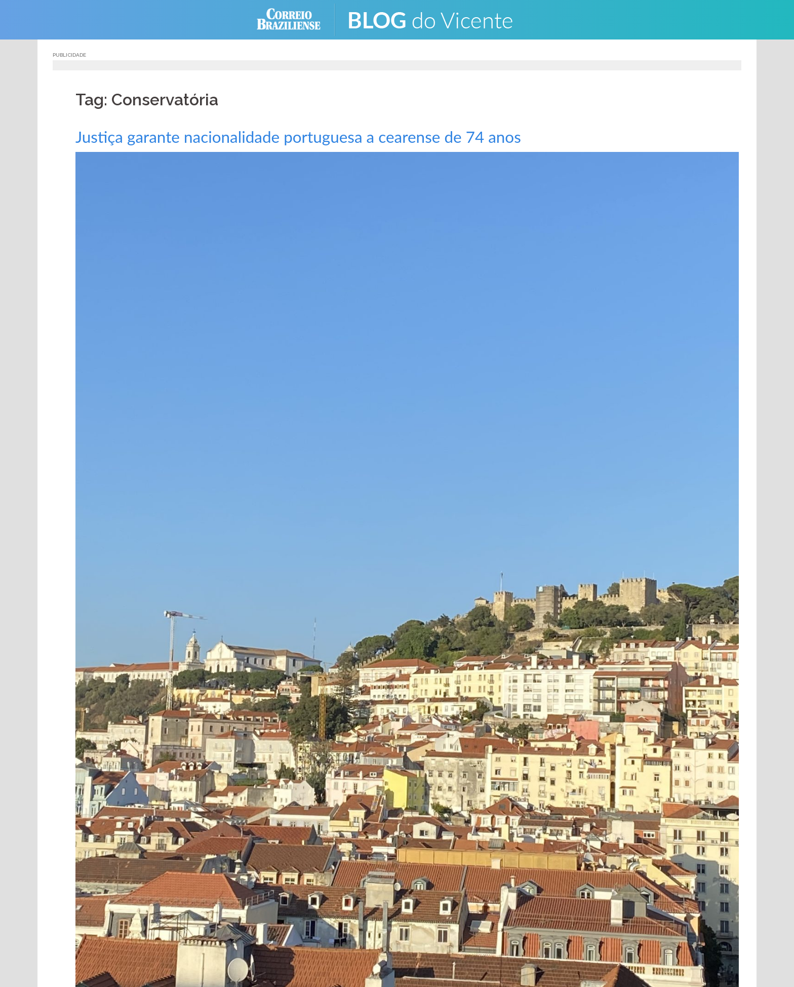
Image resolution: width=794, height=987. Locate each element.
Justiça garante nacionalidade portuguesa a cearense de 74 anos (328, 136)
